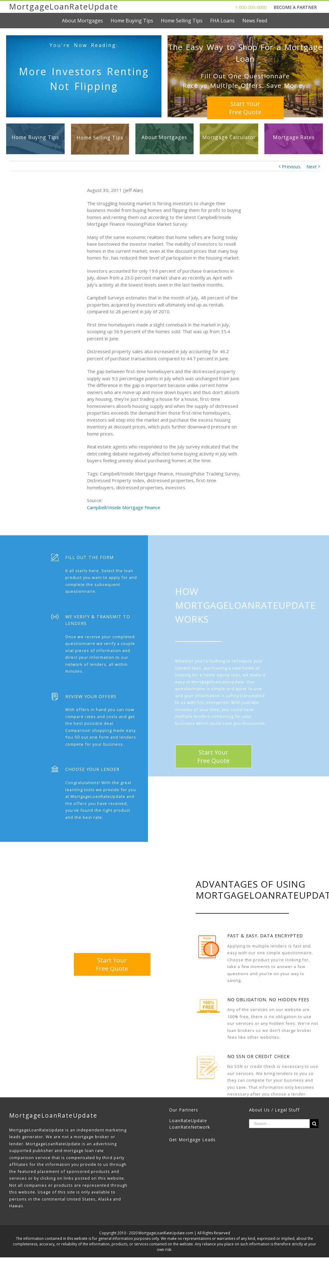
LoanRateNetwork (189, 1127)
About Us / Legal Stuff (274, 1110)
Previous (291, 166)
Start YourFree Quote (245, 108)
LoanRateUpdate (188, 1120)
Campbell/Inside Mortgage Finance (123, 507)
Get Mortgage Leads (192, 1139)
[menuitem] (86, 20)
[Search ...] (279, 1123)
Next (311, 166)
